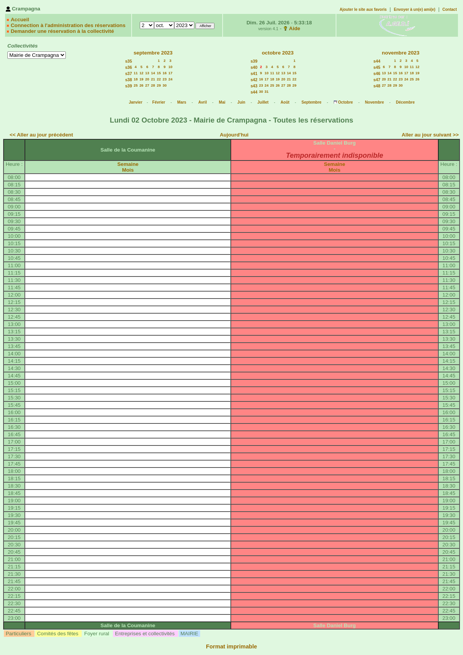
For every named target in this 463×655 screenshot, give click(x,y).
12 (141, 73)
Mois (128, 170)
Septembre (312, 102)
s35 (128, 61)
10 (170, 67)
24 (170, 79)
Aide (294, 28)
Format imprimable (231, 646)
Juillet (263, 102)
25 (135, 85)
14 (153, 73)
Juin (241, 102)
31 (266, 92)
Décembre (405, 102)
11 (135, 73)
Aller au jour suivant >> (430, 135)
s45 (377, 67)
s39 (128, 86)
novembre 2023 (400, 53)
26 (141, 85)
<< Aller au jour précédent (41, 135)
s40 (253, 67)
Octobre (345, 102)
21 (153, 79)
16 (164, 73)
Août (285, 102)
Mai (222, 102)
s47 (377, 79)
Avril (202, 102)
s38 (128, 79)
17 (170, 73)
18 (135, 79)
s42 (253, 79)
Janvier (135, 102)
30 (164, 85)
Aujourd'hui (234, 135)
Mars (181, 102)
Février (158, 102)
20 (147, 79)
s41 (253, 73)
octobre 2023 (277, 53)
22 (159, 79)
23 (164, 79)
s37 (128, 73)
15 (159, 73)
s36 (128, 67)
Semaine (128, 164)
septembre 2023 (153, 53)
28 (153, 85)
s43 (253, 86)
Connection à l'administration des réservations (68, 25)
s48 (377, 86)
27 (147, 85)
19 (141, 79)
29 (159, 85)
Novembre (374, 102)
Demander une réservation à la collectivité (62, 31)
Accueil (20, 19)
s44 (253, 92)
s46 (377, 73)
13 (147, 73)
